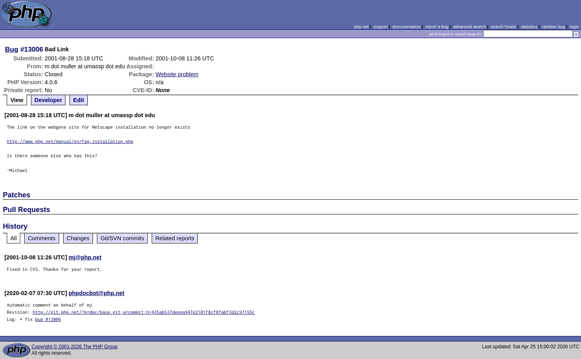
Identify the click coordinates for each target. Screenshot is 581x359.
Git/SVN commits (122, 238)
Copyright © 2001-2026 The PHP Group (74, 346)
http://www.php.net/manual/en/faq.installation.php (70, 141)
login (574, 26)
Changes (78, 238)
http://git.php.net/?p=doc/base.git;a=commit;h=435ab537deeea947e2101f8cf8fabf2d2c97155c (144, 312)
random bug (553, 26)
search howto (503, 26)
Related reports (174, 238)
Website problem (177, 74)
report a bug (436, 26)
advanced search (469, 26)
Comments (42, 238)
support (380, 26)
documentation (406, 26)
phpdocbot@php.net (96, 293)
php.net (361, 26)
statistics (529, 26)
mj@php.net (85, 257)
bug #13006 (48, 319)
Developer (48, 100)
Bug (12, 49)
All (13, 238)
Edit (78, 100)
